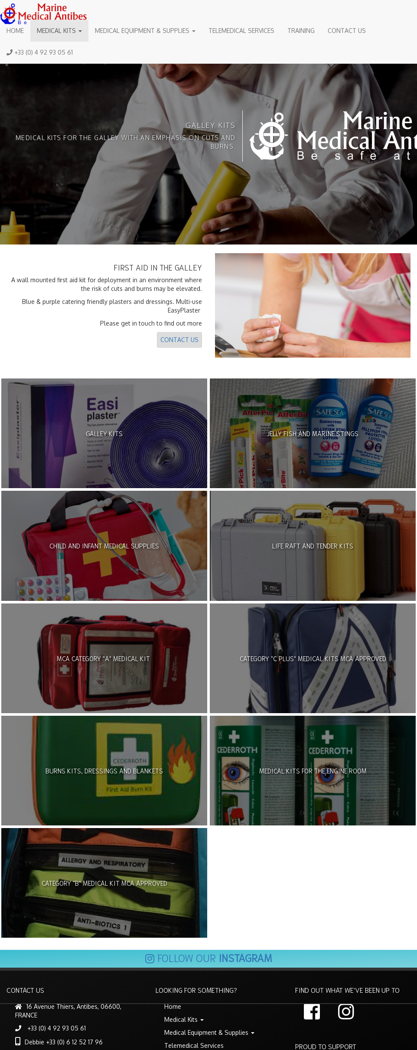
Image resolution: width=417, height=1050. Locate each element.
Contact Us (347, 30)
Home (15, 30)
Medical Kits (59, 30)
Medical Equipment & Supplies (145, 30)
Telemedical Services (241, 30)
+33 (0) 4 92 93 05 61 (40, 52)
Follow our (208, 957)
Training (301, 30)
